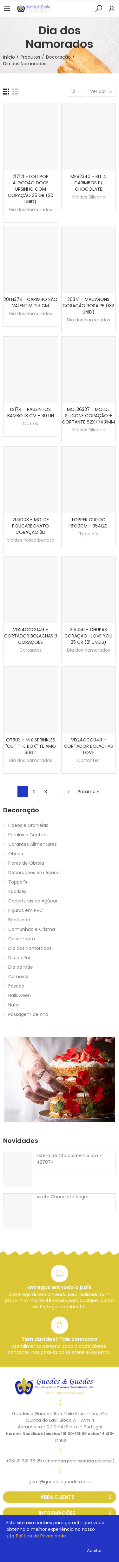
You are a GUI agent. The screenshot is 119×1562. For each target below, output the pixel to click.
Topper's (88, 534)
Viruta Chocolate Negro (62, 1197)
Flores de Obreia (26, 863)
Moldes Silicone (88, 197)
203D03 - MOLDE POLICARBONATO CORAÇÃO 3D (30, 525)
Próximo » (88, 791)
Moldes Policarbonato (30, 540)
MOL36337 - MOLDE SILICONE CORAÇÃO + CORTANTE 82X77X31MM (88, 415)
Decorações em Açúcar (34, 872)
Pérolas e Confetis (28, 835)
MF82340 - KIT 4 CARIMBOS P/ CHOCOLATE (88, 182)
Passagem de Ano (28, 1014)
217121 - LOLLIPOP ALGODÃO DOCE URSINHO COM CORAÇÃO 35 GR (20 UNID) (30, 189)
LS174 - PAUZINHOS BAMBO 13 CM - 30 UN (30, 412)
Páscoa (16, 986)
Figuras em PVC (25, 910)
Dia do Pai (19, 957)
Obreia (15, 853)
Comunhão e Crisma (31, 929)
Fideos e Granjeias (28, 825)
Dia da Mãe (20, 967)
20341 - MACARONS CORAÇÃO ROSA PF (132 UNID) (88, 305)
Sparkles (17, 891)
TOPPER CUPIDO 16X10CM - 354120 (88, 522)
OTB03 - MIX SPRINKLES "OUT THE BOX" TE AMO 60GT (30, 746)
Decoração (21, 810)
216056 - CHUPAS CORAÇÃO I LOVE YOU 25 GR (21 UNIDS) (88, 635)
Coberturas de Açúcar (32, 901)
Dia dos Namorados (30, 209)
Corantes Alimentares (32, 844)
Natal (14, 1005)
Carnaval (18, 976)
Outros (30, 423)
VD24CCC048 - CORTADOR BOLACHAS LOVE (88, 746)
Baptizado (19, 920)
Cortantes (30, 650)
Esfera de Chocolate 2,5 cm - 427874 (69, 1158)
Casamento (21, 939)
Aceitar (94, 1550)
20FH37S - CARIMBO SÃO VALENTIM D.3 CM (30, 302)
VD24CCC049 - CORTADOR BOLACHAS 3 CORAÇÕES (30, 635)
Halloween (19, 995)
